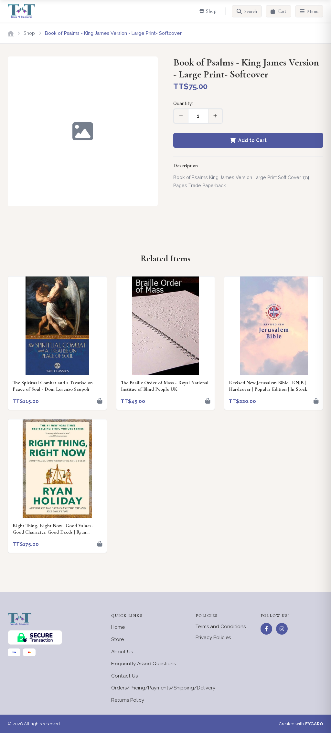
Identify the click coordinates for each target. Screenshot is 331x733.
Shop (29, 33)
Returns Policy (127, 700)
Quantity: (183, 103)
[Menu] (309, 11)
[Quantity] (198, 116)
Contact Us (124, 676)
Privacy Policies (213, 637)
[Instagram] (282, 629)
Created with (301, 724)
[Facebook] (266, 629)
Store (117, 639)
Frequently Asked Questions (143, 664)
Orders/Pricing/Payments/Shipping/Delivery (163, 688)
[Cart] (278, 11)
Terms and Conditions (221, 626)
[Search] (247, 11)
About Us (122, 652)
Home (118, 627)
